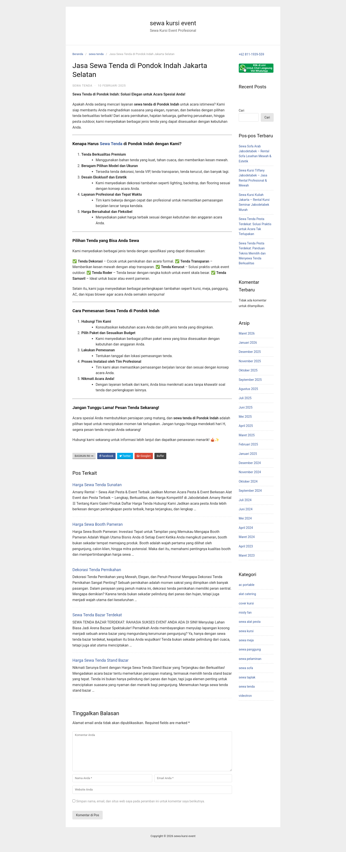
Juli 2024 (245, 500)
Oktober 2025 (248, 370)
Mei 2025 (245, 416)
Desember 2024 (250, 463)
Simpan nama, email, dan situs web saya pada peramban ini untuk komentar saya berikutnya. (140, 801)
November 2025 (250, 361)
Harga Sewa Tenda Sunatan (97, 484)
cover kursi (246, 603)
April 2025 (246, 426)
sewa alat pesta (250, 621)
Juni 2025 (246, 407)
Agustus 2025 (248, 389)
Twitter (125, 456)
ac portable (246, 585)
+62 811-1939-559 (251, 54)
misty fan (245, 612)
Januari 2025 (248, 454)
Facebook (106, 456)
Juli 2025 (245, 398)
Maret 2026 (247, 333)
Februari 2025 (248, 444)
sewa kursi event (173, 23)
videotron (245, 695)
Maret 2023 (247, 555)
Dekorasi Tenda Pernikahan (96, 569)
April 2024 (246, 528)
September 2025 (250, 379)
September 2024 (250, 490)
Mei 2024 (245, 518)
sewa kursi (246, 631)
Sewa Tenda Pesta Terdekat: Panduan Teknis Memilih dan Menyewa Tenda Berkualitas (252, 253)
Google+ (144, 456)
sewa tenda (96, 54)
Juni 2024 (246, 509)
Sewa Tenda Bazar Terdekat (97, 615)
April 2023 (246, 546)
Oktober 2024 (248, 481)
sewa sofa (246, 668)
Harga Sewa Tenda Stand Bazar (100, 660)
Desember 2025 (250, 352)
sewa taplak (247, 677)
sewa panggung (250, 649)
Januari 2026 (248, 342)
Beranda (77, 54)
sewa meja (246, 640)
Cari (241, 110)
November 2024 (250, 472)
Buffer (160, 456)
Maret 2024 (247, 537)
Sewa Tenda (111, 143)
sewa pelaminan (250, 659)
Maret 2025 (247, 435)
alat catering (247, 594)
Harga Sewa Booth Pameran (97, 524)
